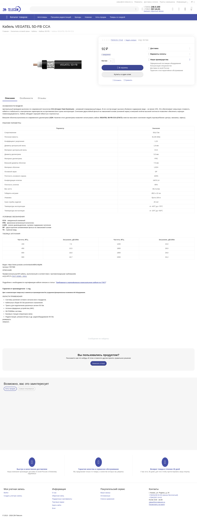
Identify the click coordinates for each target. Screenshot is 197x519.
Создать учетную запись (13, 496)
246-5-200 (152, 7)
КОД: (140, 40)
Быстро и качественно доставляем (32, 469)
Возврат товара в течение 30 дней (165, 469)
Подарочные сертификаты (62, 499)
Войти (6, 493)
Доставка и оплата (151, 2)
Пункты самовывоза (167, 2)
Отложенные (105, 496)
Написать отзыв (117, 40)
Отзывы (42, 98)
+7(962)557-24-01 (155, 497)
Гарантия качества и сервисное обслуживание (98, 469)
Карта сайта (56, 505)
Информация (182, 2)
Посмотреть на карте (157, 504)
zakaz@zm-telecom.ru (125, 2)
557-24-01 (152, 9)
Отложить (117, 80)
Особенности (26, 98)
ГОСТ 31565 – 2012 (19, 276)
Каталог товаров (18, 17)
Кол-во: (105, 61)
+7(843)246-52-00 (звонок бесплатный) (163, 495)
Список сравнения (107, 499)
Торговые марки (58, 502)
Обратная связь (58, 496)
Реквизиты (138, 2)
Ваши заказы (105, 493)
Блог (54, 508)
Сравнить (128, 80)
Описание (10, 98)
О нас (54, 493)
